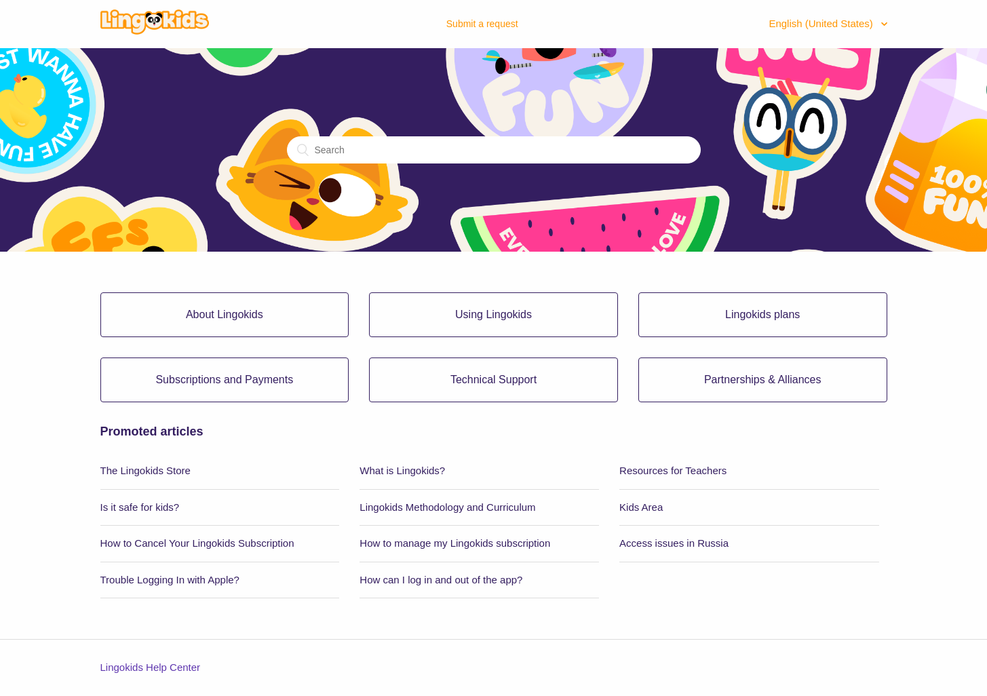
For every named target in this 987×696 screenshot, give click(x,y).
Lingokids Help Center (150, 667)
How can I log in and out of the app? (441, 579)
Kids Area (641, 507)
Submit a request (482, 23)
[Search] (494, 149)
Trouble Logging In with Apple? (169, 579)
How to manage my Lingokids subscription (455, 543)
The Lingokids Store (145, 470)
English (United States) (822, 23)
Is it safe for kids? (140, 507)
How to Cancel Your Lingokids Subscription (197, 543)
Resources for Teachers (673, 470)
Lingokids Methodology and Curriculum (447, 507)
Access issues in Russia (674, 543)
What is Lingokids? (402, 470)
